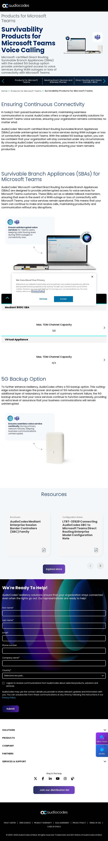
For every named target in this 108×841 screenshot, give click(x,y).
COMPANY (8, 745)
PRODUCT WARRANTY (43, 823)
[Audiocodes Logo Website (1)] (15, 6)
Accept (63, 299)
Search (93, 5)
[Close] (92, 277)
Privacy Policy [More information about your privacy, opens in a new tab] (38, 291)
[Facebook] (43, 779)
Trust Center (10, 823)
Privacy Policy (8, 697)
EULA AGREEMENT (62, 823)
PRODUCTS (8, 737)
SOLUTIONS (8, 730)
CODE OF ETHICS (54, 826)
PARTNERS (8, 753)
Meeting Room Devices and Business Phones (58, 81)
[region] (54, 289)
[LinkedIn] (50, 779)
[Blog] (73, 779)
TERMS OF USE (95, 823)
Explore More (54, 569)
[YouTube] (58, 779)
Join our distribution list (54, 790)
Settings (43, 299)
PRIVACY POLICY (79, 823)
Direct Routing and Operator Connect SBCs (90, 81)
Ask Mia (102, 754)
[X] (35, 779)
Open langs (98, 5)
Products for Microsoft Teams (26, 81)
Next (104, 328)
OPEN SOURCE (25, 823)
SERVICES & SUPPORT (14, 761)
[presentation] (2, 81)
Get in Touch (102, 741)
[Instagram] (65, 779)
